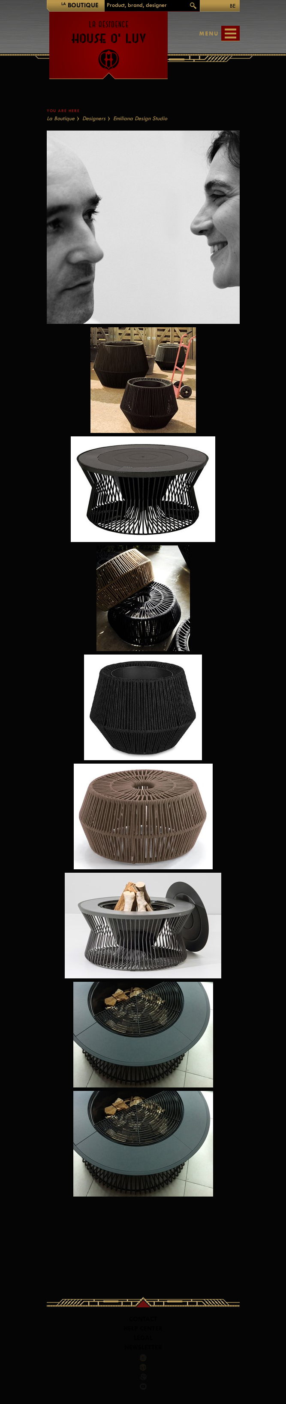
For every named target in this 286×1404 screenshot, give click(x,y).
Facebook (143, 1357)
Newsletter (143, 1347)
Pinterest (143, 1367)
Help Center (143, 1328)
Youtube (143, 1386)
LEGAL (143, 1338)
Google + (144, 1377)
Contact (143, 1319)
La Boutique (61, 118)
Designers (93, 118)
